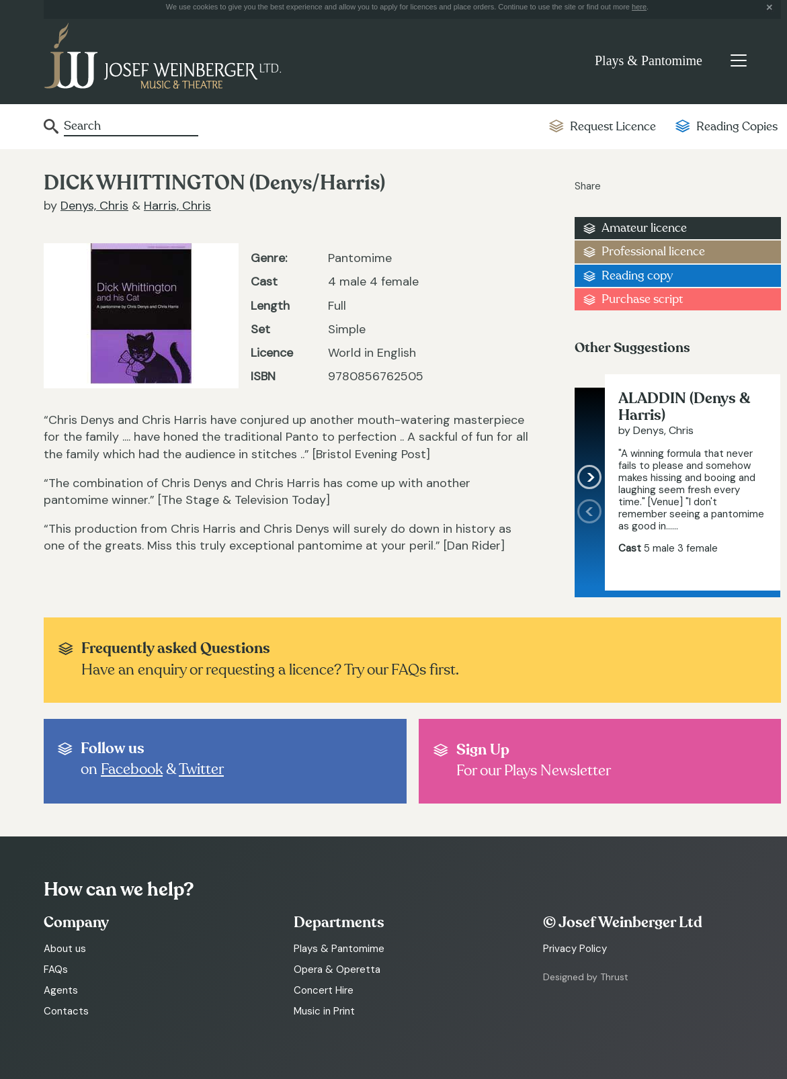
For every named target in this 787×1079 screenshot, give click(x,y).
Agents (61, 990)
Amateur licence (644, 228)
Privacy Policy (575, 948)
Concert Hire (324, 990)
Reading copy (637, 276)
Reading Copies (737, 126)
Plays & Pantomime (648, 60)
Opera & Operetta (337, 969)
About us (65, 948)
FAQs (56, 969)
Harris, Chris (177, 206)
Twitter (201, 769)
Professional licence (653, 251)
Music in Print (324, 1011)
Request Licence (613, 126)
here (639, 7)
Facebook (132, 769)
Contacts (66, 1011)
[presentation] (590, 544)
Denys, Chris (94, 206)
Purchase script (642, 299)
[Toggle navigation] (738, 60)
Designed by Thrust (585, 977)
